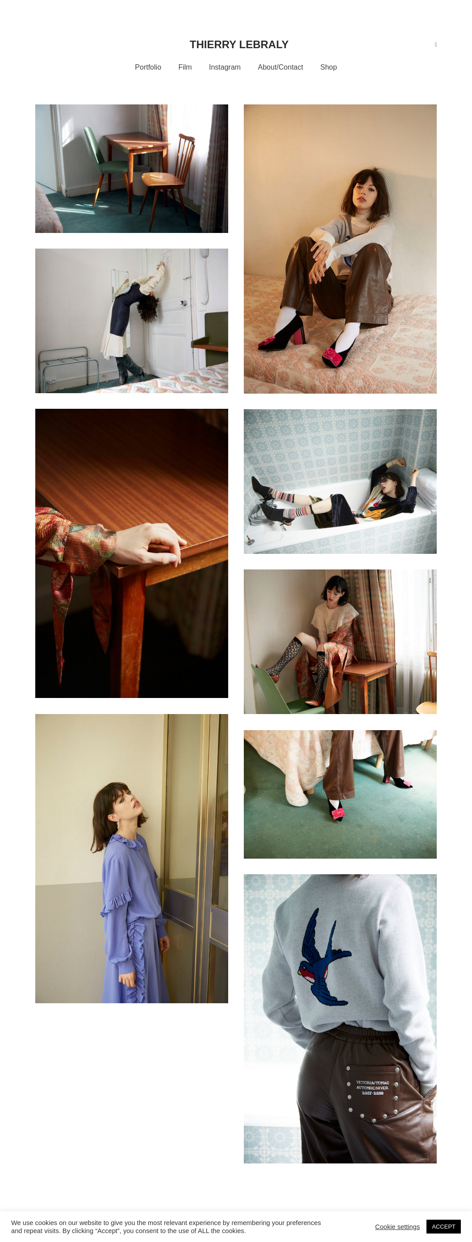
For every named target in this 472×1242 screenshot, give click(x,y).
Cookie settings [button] (397, 1226)
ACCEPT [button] (443, 1226)
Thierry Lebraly (239, 44)
